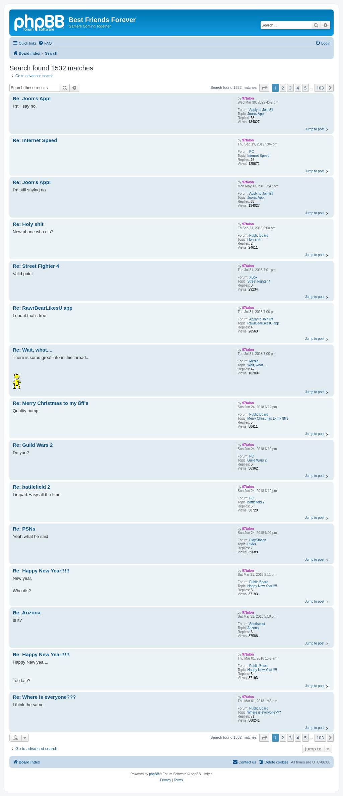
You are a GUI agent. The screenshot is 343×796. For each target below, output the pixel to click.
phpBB (154, 774)
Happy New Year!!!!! (262, 586)
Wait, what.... (257, 365)
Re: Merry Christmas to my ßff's (50, 403)
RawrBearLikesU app (263, 323)
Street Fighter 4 (259, 281)
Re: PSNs (24, 529)
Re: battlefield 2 (31, 487)
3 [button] (290, 88)
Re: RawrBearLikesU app (42, 308)
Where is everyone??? (264, 712)
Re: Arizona (27, 612)
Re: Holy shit (28, 224)
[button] (264, 88)
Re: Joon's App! (32, 98)
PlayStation (257, 540)
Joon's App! (256, 114)
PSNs (252, 544)
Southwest (257, 624)
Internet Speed (259, 156)
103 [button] (320, 88)
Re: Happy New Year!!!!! (41, 570)
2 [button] (283, 88)
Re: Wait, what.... (33, 350)
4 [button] (298, 88)
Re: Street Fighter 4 (36, 266)
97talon (248, 98)
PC (251, 152)
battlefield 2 (256, 502)
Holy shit (254, 239)
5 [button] (305, 88)
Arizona (253, 628)
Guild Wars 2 (257, 460)
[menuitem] (45, 43)
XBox (253, 277)
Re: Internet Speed (35, 140)
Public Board (258, 235)
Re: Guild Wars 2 (33, 445)
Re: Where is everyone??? (44, 697)
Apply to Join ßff (261, 110)
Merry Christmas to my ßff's (268, 418)
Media (253, 361)
